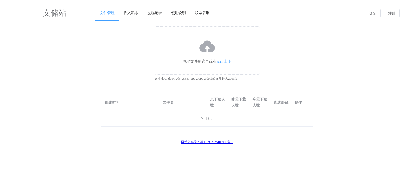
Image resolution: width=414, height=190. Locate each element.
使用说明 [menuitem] (178, 13)
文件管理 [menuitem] (107, 13)
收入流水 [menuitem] (131, 13)
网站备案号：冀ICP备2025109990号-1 (207, 142)
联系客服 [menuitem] (202, 13)
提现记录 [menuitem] (154, 13)
